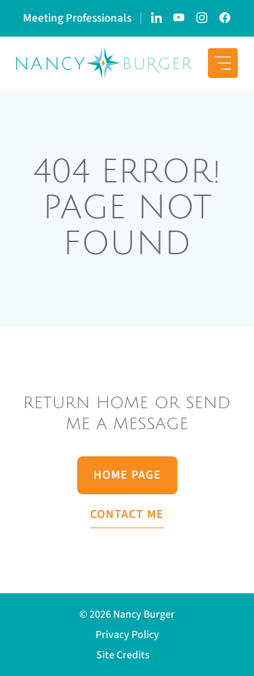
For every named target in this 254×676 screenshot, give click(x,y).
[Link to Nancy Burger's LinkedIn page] (156, 18)
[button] (127, 655)
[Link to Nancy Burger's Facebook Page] (225, 18)
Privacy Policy (127, 634)
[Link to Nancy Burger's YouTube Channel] (179, 18)
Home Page (127, 474)
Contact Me (127, 514)
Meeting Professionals (77, 18)
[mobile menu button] (223, 63)
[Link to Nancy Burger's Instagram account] (202, 18)
